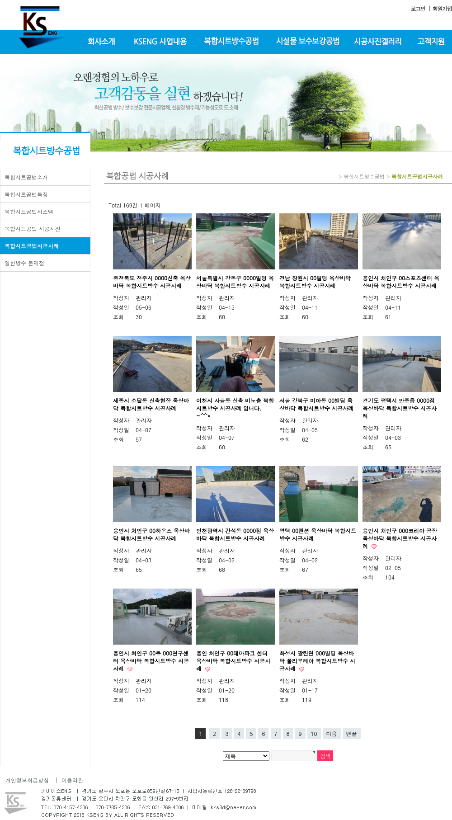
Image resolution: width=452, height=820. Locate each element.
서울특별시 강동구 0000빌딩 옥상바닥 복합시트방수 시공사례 (235, 281)
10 (314, 733)
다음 (331, 733)
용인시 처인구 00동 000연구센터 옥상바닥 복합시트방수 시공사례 (151, 660)
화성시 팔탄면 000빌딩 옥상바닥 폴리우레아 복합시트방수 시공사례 (317, 660)
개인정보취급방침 (27, 780)
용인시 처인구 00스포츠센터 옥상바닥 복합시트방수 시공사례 (401, 281)
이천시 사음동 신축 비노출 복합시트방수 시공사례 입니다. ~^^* (235, 407)
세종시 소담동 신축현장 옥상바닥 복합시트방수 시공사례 (151, 404)
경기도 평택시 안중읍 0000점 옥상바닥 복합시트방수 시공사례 (400, 407)
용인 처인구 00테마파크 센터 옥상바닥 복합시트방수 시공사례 (233, 660)
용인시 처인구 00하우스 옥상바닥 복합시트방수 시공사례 (151, 534)
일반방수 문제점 (24, 263)
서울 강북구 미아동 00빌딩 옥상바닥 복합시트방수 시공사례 (316, 404)
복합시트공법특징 (26, 194)
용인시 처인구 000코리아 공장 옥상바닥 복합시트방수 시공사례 (400, 538)
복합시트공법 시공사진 (33, 228)
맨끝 (351, 733)
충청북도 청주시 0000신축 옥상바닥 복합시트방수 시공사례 (152, 281)
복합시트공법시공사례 (32, 246)
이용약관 (72, 780)
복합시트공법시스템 (29, 211)
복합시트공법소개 (26, 177)
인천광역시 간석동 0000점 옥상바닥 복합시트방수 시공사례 (235, 534)
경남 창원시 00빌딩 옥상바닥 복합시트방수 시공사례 (315, 281)
